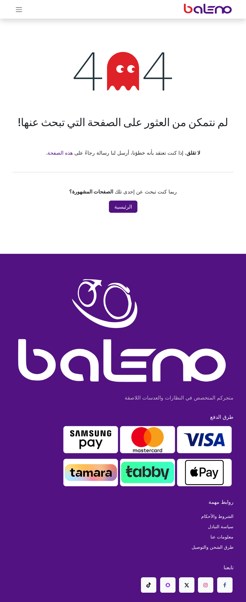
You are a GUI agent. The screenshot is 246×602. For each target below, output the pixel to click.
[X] (186, 585)
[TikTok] (148, 585)
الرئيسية (123, 206)
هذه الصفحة (60, 153)
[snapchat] (168, 585)
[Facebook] (225, 585)
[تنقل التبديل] (18, 9)
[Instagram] (205, 585)
